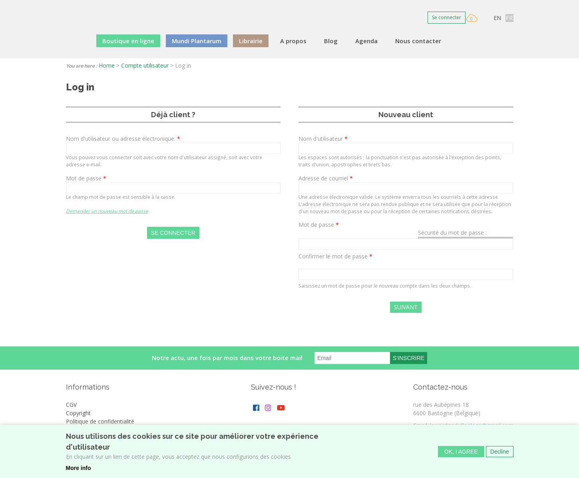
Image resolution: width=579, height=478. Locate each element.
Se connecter (446, 17)
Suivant (406, 307)
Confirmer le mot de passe (335, 256)
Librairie (251, 41)
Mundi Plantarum (196, 41)
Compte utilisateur (145, 65)
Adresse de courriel (325, 178)
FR (509, 18)
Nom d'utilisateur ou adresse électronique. (123, 138)
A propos (293, 41)
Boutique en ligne (128, 41)
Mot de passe (86, 178)
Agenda (366, 41)
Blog (331, 41)
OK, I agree (461, 455)
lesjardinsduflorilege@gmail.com (471, 425)
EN (497, 18)
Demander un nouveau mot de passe (107, 211)
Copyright (78, 413)
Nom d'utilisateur (323, 138)
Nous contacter (418, 41)
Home (107, 65)
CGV (71, 404)
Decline (499, 455)
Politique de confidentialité (100, 421)
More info (78, 472)
